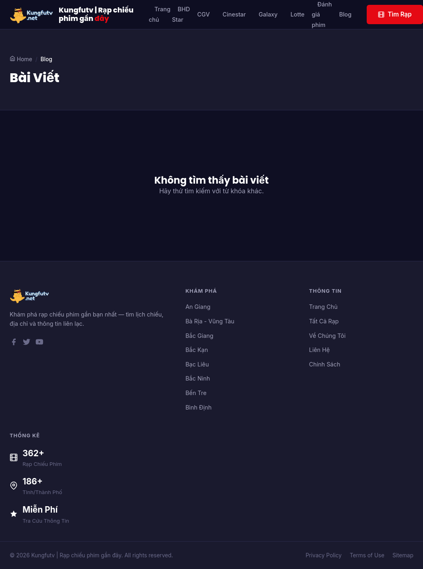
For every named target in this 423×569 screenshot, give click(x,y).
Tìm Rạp (395, 14)
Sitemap (402, 555)
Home (21, 59)
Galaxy (268, 14)
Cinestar (234, 14)
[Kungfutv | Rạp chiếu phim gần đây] (32, 14)
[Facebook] (14, 343)
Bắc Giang (199, 335)
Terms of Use (367, 555)
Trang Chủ (323, 306)
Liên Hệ (319, 349)
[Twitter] (27, 343)
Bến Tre (195, 392)
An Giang (197, 306)
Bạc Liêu (197, 364)
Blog (345, 14)
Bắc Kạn (196, 349)
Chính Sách (325, 364)
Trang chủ (159, 14)
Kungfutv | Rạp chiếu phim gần (96, 14)
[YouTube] (39, 343)
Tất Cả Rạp (324, 321)
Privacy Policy (324, 555)
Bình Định (198, 407)
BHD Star (181, 14)
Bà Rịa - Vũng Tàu (209, 321)
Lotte (297, 14)
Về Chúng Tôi (327, 335)
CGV (203, 14)
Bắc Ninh (197, 378)
